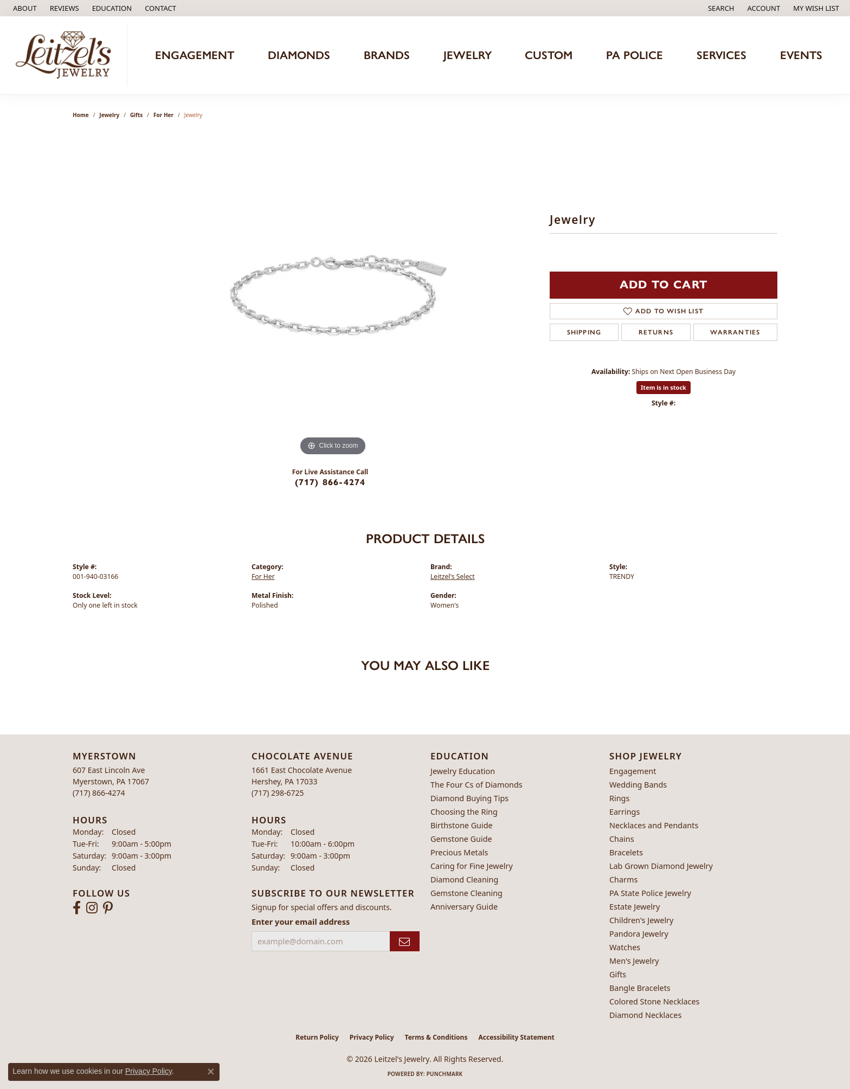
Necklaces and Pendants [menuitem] (653, 825)
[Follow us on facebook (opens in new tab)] (77, 907)
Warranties (735, 332)
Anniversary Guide (464, 906)
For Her (163, 115)
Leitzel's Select (452, 576)
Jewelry (467, 55)
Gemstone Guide (461, 839)
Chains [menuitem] (621, 839)
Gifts (136, 115)
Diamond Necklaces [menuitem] (645, 1015)
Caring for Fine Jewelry (471, 866)
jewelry (109, 115)
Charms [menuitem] (623, 879)
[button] (111, 8)
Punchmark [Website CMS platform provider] (445, 1074)
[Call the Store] (99, 793)
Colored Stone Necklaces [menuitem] (654, 1001)
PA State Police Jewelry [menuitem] (650, 893)
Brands (387, 55)
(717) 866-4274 (330, 482)
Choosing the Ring (464, 812)
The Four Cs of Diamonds (476, 784)
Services (721, 55)
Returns (656, 332)
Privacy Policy (372, 1037)
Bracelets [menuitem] (626, 852)
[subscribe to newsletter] (405, 941)
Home (81, 115)
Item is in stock (663, 387)
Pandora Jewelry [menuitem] (638, 934)
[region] (332, 296)
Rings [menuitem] (619, 798)
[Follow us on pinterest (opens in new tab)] (108, 907)
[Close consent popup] (211, 1071)
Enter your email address (301, 921)
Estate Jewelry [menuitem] (634, 906)
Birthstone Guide (461, 825)
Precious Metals (459, 852)
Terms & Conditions (436, 1037)
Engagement (194, 55)
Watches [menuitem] (624, 947)
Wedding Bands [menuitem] (638, 784)
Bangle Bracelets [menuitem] (640, 988)
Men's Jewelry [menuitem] (634, 961)
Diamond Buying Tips (469, 798)
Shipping (584, 332)
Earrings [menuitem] (624, 812)
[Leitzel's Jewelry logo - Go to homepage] (66, 55)
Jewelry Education (462, 771)
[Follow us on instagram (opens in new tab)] (92, 907)
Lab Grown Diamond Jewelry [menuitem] (661, 866)
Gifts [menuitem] (617, 974)
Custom (548, 55)
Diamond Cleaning (464, 879)
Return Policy (317, 1037)
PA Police (634, 55)
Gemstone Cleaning (466, 893)
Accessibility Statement (516, 1037)
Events (801, 55)
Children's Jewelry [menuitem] (641, 920)
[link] (24, 8)
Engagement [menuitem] (632, 771)
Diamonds (299, 55)
